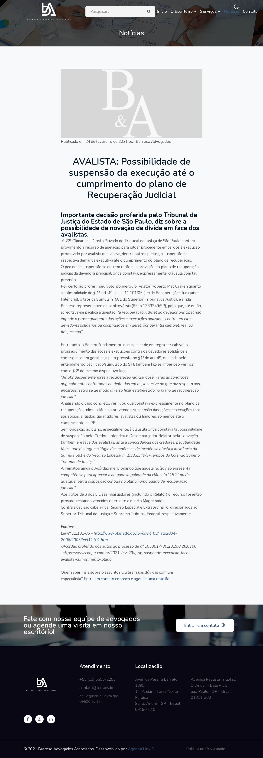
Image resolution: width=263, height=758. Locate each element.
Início (162, 11)
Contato (250, 11)
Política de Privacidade (205, 748)
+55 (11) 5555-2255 (97, 679)
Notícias (232, 11)
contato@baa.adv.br (96, 687)
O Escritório (184, 11)
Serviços (211, 11)
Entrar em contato (204, 625)
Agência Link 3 (141, 749)
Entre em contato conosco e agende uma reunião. (126, 579)
